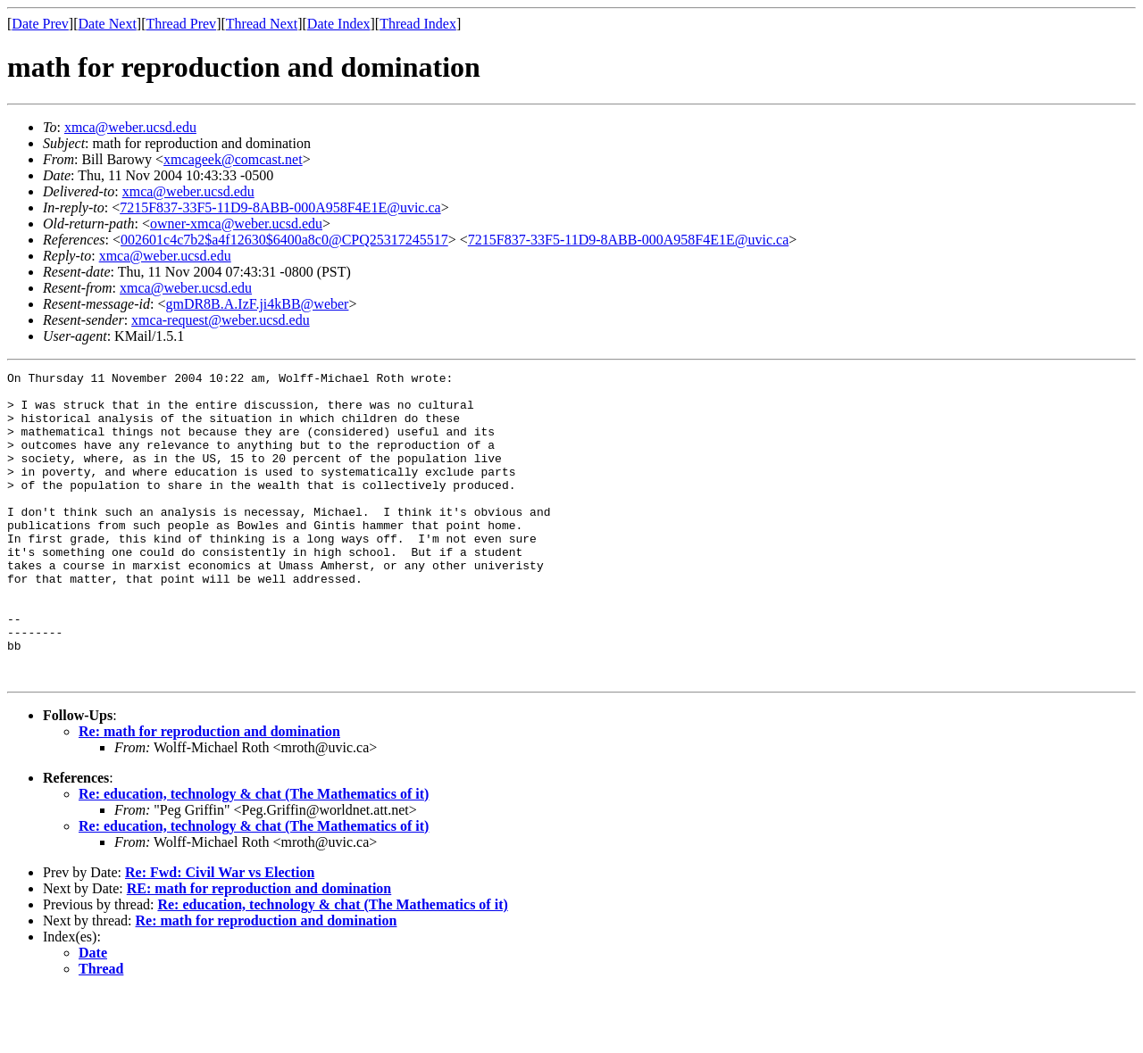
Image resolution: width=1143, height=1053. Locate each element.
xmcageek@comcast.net (233, 159)
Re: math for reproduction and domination (209, 792)
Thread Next (261, 23)
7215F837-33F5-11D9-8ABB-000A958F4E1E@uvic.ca (280, 207)
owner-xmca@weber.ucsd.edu (236, 223)
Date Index (339, 23)
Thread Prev (181, 23)
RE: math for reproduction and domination (259, 950)
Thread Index (418, 23)
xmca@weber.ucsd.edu (130, 127)
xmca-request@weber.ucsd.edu (220, 320)
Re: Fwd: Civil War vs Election (219, 933)
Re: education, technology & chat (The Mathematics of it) (254, 855)
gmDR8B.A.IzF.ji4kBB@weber (256, 303)
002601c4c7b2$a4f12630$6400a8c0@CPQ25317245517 (284, 239)
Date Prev (40, 23)
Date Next (108, 23)
